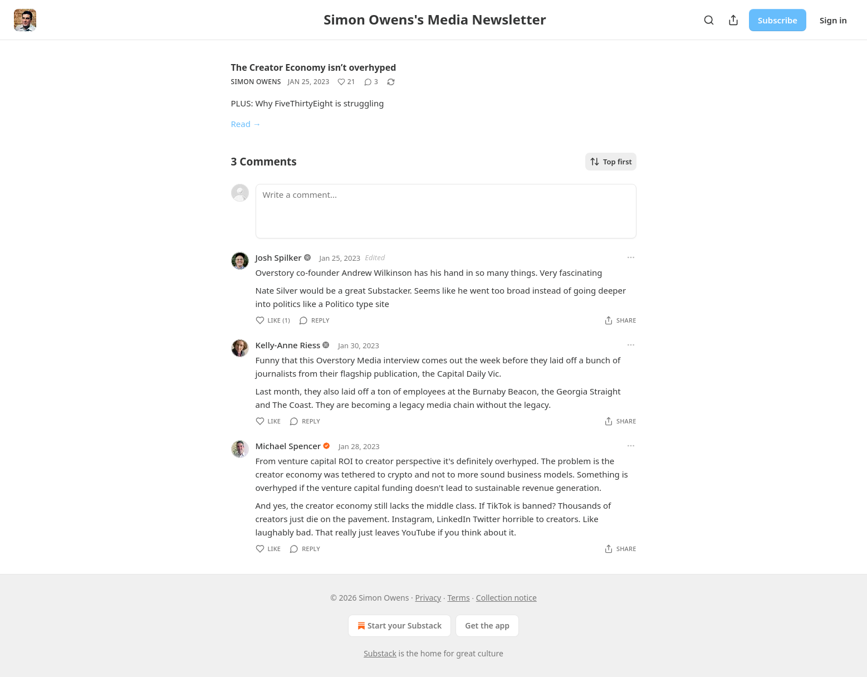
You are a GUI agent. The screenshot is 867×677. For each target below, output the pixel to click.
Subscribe (777, 20)
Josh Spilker (279, 257)
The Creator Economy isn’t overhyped (313, 67)
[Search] (709, 20)
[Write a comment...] (446, 211)
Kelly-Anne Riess (288, 344)
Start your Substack (398, 626)
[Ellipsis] (631, 257)
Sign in (833, 20)
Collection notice (506, 597)
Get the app (487, 625)
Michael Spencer (288, 445)
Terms (458, 597)
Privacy (428, 597)
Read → (246, 123)
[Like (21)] (346, 82)
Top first (611, 162)
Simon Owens (256, 81)
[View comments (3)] (371, 82)
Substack (380, 653)
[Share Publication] (733, 20)
